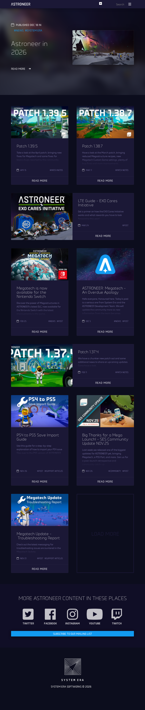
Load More (105, 533)
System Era (34, 30)
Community (115, 471)
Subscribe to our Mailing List (72, 633)
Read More (40, 180)
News (20, 30)
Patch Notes (57, 170)
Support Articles (54, 471)
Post (126, 225)
